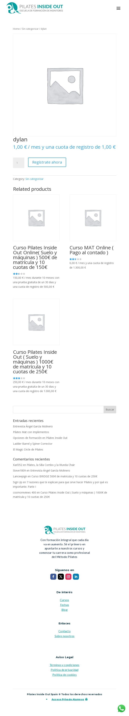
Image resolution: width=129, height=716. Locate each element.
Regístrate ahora (47, 162)
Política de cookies (64, 674)
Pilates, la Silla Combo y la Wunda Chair (51, 465)
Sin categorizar (30, 28)
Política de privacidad (64, 669)
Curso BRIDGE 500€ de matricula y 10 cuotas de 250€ (64, 476)
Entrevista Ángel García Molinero (33, 426)
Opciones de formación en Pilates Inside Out (40, 438)
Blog (64, 609)
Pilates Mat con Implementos (31, 432)
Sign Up (17, 482)
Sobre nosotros (65, 636)
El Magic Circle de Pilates (28, 449)
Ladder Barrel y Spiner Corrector (32, 443)
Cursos (64, 600)
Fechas (64, 605)
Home (16, 28)
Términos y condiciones (64, 665)
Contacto (64, 631)
